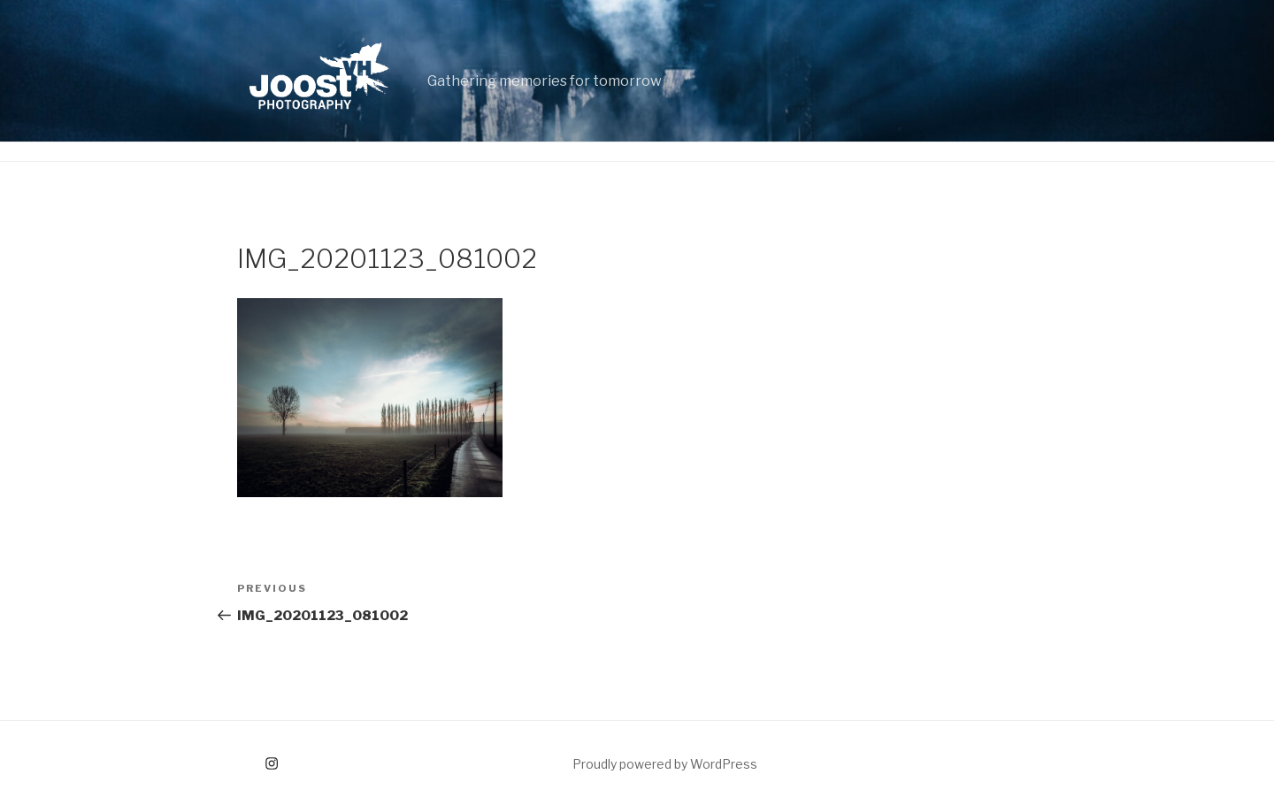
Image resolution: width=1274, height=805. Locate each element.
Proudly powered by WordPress (664, 763)
